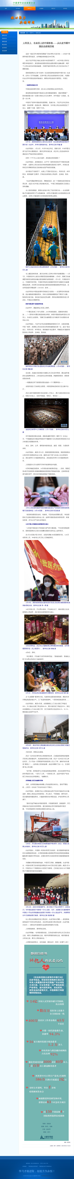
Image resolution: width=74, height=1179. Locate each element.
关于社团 (18, 8)
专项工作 (53, 8)
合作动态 (65, 8)
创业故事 (4, 50)
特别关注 (4, 38)
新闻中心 (30, 8)
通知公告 (4, 35)
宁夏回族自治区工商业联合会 (45, 1166)
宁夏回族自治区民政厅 (33, 1166)
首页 (6, 8)
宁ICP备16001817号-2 (46, 1175)
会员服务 (41, 8)
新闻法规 (4, 41)
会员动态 (4, 47)
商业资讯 (4, 44)
